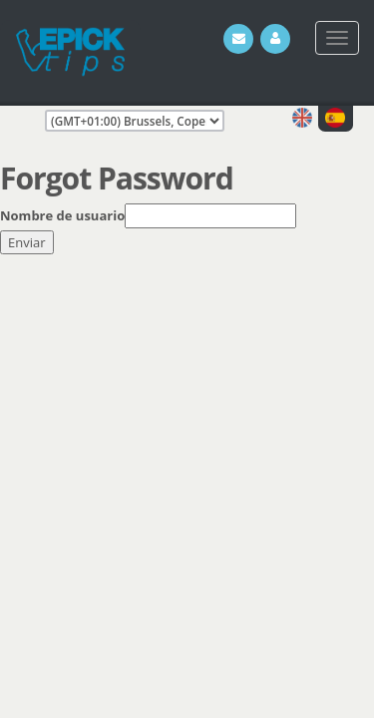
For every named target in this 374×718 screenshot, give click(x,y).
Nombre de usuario (62, 215)
